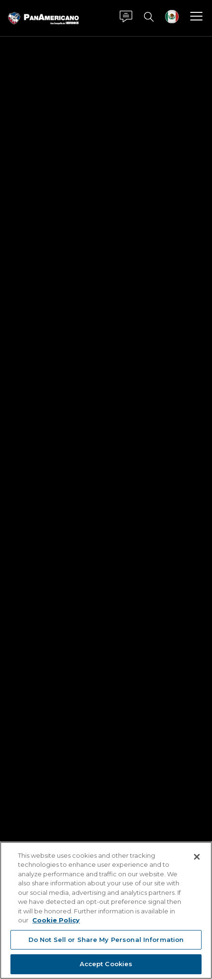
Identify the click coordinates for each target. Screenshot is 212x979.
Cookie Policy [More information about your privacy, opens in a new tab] (56, 920)
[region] (106, 910)
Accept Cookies (106, 964)
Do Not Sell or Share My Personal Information (106, 939)
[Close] (196, 856)
